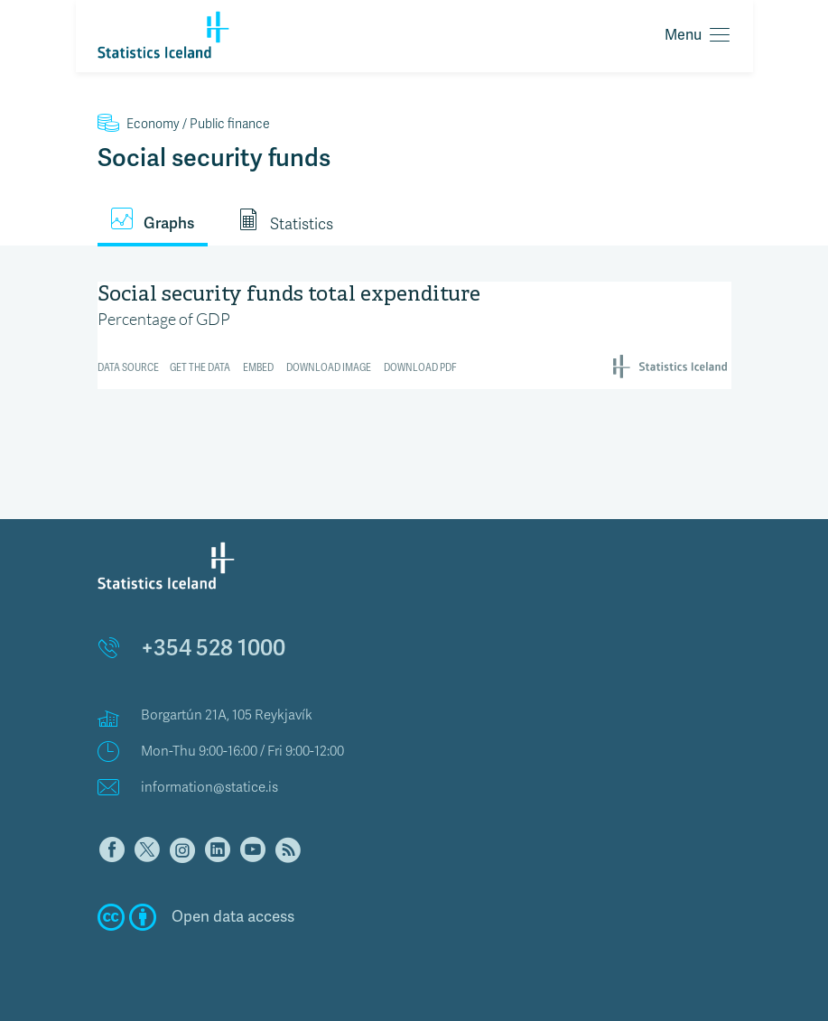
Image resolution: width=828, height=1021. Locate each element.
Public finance (184, 124)
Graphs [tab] (152, 220)
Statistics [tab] (285, 221)
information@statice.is (209, 787)
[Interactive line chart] (414, 333)
